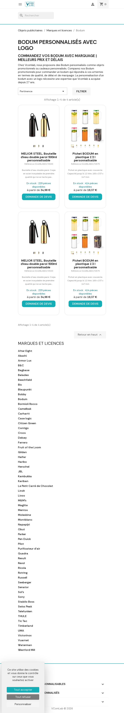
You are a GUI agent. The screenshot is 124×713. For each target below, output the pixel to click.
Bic (20, 384)
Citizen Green (27, 423)
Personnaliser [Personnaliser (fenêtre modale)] (23, 704)
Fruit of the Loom (29, 447)
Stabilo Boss (26, 601)
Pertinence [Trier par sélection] (42, 91)
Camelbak (24, 409)
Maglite (23, 505)
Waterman (25, 645)
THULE (22, 616)
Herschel (23, 466)
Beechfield (25, 380)
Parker (22, 534)
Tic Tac (22, 621)
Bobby (22, 394)
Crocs (22, 433)
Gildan (22, 452)
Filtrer (81, 91)
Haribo (22, 462)
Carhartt (24, 413)
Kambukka (25, 476)
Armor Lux (24, 360)
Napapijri (24, 524)
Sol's (21, 592)
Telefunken (25, 611)
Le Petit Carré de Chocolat (35, 486)
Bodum (22, 399)
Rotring (22, 573)
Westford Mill (26, 650)
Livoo (21, 495)
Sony (21, 597)
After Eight (25, 351)
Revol (21, 563)
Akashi (22, 356)
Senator (23, 587)
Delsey (22, 438)
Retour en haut (90, 335)
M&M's (22, 500)
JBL (20, 471)
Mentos (23, 510)
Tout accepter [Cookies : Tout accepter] (23, 689)
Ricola (22, 568)
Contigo (23, 428)
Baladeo (23, 375)
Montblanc (25, 519)
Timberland (25, 626)
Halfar (22, 457)
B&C (21, 365)
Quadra (23, 553)
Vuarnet (23, 640)
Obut (21, 529)
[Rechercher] (36, 15)
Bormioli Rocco (27, 404)
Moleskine (24, 515)
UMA (21, 630)
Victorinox (25, 635)
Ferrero (22, 442)
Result (22, 558)
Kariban (23, 481)
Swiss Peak (25, 606)
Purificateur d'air (29, 548)
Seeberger (24, 582)
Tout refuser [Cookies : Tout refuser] (23, 697)
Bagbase (23, 370)
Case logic (25, 418)
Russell (22, 577)
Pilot (21, 544)
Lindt (21, 491)
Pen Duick (24, 539)
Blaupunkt (25, 389)
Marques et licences (41, 343)
